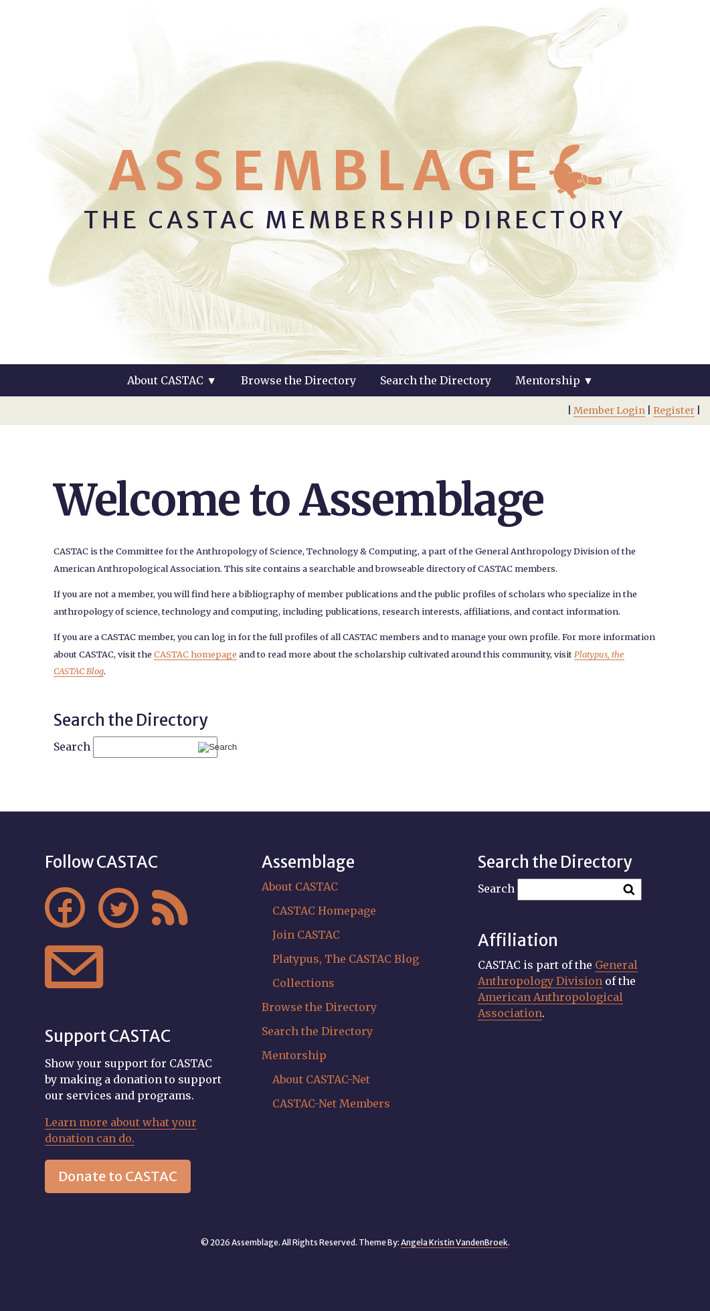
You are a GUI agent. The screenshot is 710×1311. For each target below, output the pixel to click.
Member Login (609, 410)
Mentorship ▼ (554, 380)
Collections (303, 983)
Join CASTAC (306, 934)
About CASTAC (300, 886)
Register (674, 410)
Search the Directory (435, 380)
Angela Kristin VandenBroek (454, 1242)
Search (72, 746)
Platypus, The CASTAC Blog (345, 959)
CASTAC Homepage (324, 910)
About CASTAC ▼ (172, 380)
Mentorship (294, 1055)
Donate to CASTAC (117, 1176)
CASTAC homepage (195, 654)
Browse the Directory (298, 380)
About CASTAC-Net (321, 1079)
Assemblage (326, 171)
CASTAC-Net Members (331, 1103)
